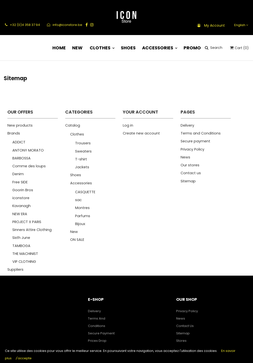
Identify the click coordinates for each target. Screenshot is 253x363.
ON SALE (77, 239)
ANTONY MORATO (28, 150)
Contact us (191, 173)
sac (78, 199)
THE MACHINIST (25, 253)
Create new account (141, 133)
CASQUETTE (85, 192)
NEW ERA (19, 213)
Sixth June (21, 237)
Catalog (72, 125)
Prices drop (97, 340)
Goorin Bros (22, 190)
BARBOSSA (21, 158)
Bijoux (80, 223)
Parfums (82, 215)
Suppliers (15, 269)
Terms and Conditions (201, 133)
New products (20, 125)
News (185, 157)
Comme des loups (29, 166)
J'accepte (23, 358)
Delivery (187, 125)
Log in (128, 125)
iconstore (20, 197)
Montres (82, 207)
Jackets (82, 167)
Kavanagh (21, 205)
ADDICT (18, 142)
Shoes (75, 174)
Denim (18, 174)
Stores (181, 340)
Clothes (77, 134)
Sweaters (83, 151)
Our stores (190, 165)
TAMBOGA (21, 245)
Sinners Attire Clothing (32, 229)
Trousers (83, 143)
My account (214, 25)
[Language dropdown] (240, 25)
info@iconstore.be (64, 24)
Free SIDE (20, 182)
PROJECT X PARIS (26, 221)
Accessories (81, 183)
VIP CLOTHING (24, 261)
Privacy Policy (192, 149)
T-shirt (81, 159)
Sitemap (188, 181)
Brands (13, 133)
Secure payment (195, 141)
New (74, 231)
